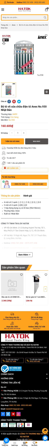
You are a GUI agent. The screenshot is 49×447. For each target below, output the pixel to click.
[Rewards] (6, 440)
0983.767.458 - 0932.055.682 (20, 405)
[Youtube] (13, 414)
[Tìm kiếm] (45, 17)
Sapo (30, 439)
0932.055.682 (38, 184)
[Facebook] (3, 414)
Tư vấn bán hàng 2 (38, 361)
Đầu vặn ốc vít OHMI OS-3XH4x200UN (11, 297)
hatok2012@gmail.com (14, 409)
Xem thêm (24, 254)
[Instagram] (18, 414)
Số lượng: (4, 133)
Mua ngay (36, 141)
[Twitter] (8, 414)
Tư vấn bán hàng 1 (14, 361)
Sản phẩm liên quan (13, 267)
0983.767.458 (20, 184)
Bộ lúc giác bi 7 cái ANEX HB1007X (35, 297)
